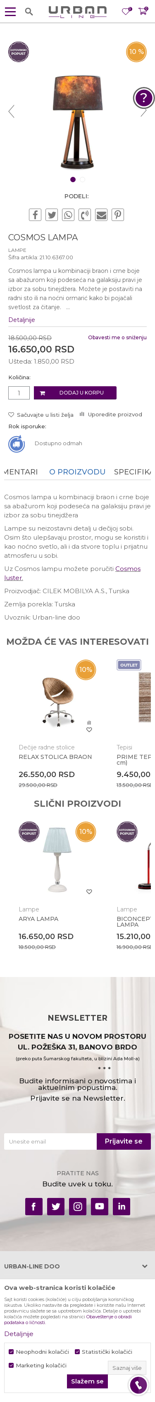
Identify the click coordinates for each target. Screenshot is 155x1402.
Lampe (17, 250)
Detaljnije (21, 320)
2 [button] (83, 179)
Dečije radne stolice (47, 747)
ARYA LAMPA (38, 919)
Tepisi (124, 747)
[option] (77, 111)
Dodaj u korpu (82, 393)
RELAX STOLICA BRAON (55, 757)
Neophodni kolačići (42, 1352)
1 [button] (73, 179)
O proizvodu (77, 472)
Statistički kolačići (107, 1352)
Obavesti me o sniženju (117, 337)
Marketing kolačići (41, 1365)
